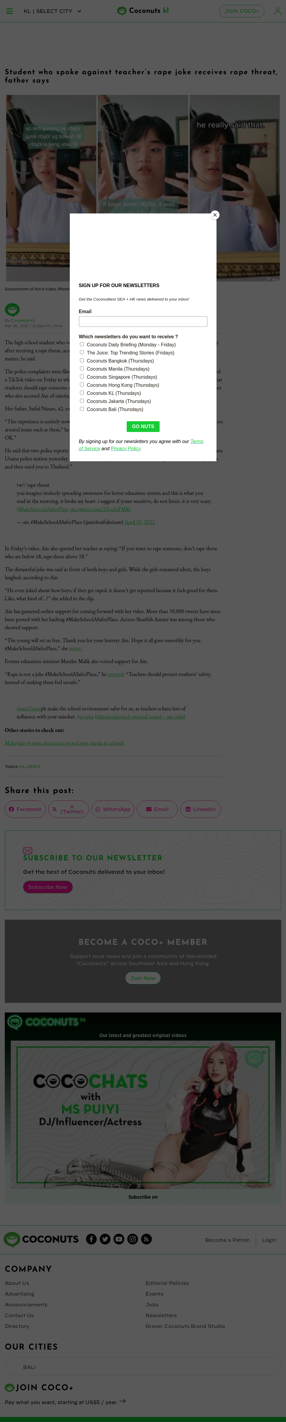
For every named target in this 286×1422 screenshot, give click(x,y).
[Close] (215, 214)
